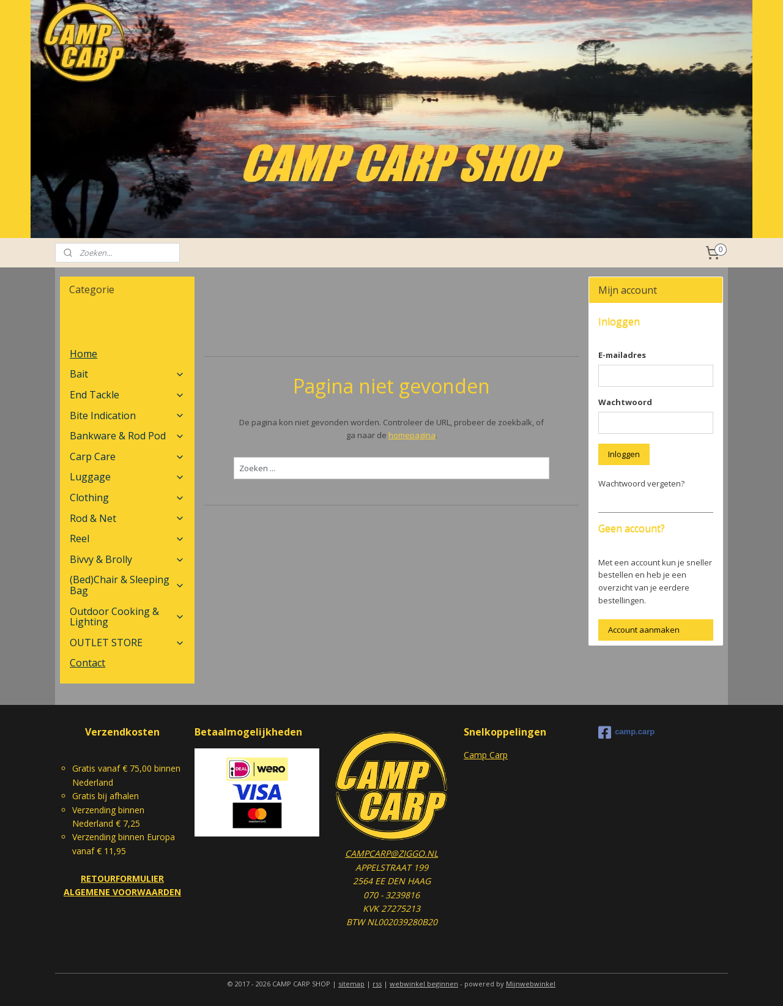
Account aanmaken (644, 629)
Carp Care (127, 456)
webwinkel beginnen (424, 983)
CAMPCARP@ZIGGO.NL (391, 853)
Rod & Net (127, 518)
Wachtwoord (625, 402)
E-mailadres (622, 354)
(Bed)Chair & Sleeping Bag (127, 585)
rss (377, 983)
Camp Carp (486, 755)
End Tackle (127, 394)
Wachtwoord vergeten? (641, 483)
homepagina (411, 435)
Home (83, 353)
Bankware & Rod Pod (127, 435)
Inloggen (624, 454)
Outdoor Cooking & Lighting (127, 617)
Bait (127, 374)
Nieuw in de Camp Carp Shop (123, 328)
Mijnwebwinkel (530, 983)
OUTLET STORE (127, 642)
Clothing (127, 497)
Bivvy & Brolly (127, 559)
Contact (87, 662)
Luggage (127, 476)
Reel (127, 538)
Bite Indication (127, 415)
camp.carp (626, 732)
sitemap (351, 983)
